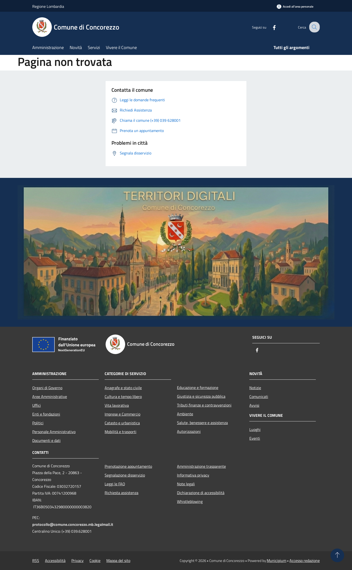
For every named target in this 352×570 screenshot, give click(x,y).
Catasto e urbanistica (122, 423)
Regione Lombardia (48, 6)
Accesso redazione (304, 560)
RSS (35, 560)
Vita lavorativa (117, 405)
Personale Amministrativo (54, 432)
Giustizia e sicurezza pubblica (201, 396)
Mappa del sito (118, 560)
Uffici (36, 405)
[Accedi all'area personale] (295, 6)
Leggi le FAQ (115, 484)
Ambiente (185, 414)
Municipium (276, 560)
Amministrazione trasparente (201, 466)
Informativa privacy (193, 475)
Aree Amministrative (49, 396)
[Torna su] (337, 555)
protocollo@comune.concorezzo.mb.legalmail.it (72, 524)
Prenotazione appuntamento (128, 466)
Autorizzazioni (189, 431)
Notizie (255, 388)
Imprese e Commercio (122, 414)
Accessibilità (55, 560)
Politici (38, 423)
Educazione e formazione (197, 387)
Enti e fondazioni (46, 414)
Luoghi (255, 429)
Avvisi (254, 405)
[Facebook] (270, 27)
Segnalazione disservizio (125, 475)
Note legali (186, 484)
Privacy (77, 560)
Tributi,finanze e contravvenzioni (204, 405)
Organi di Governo (47, 388)
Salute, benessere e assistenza (202, 423)
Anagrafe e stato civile (123, 388)
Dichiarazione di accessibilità (200, 493)
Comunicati (258, 396)
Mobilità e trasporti (120, 432)
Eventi (254, 438)
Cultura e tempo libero (123, 396)
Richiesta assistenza (121, 493)
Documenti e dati (46, 440)
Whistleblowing (190, 501)
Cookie (94, 560)
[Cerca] (314, 27)
